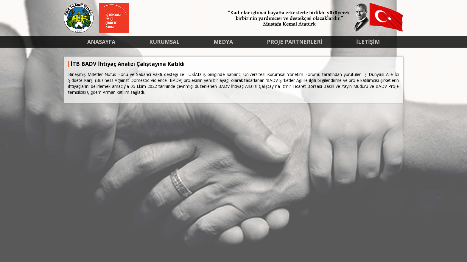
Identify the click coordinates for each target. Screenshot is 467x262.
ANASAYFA (101, 41)
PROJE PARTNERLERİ (294, 41)
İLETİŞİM (368, 41)
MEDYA (223, 41)
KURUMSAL (164, 41)
